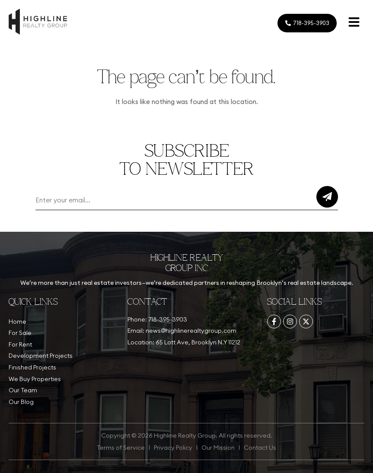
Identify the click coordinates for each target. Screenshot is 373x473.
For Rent (20, 344)
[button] (354, 23)
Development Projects (41, 355)
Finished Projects (32, 367)
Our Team (23, 390)
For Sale (20, 333)
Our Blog (21, 402)
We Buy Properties (35, 379)
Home (17, 321)
